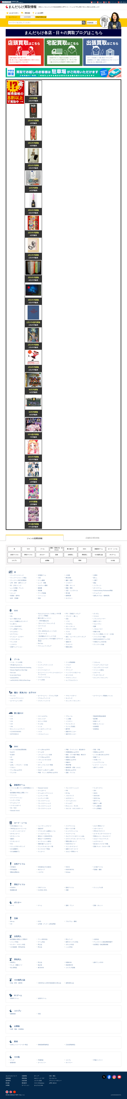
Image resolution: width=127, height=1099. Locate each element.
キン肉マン (13, 624)
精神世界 (68, 595)
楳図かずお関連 (70, 757)
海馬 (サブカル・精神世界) (101, 595)
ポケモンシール (15, 836)
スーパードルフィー (44, 670)
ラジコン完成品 (70, 726)
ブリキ (68, 631)
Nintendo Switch (15, 810)
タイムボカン (14, 631)
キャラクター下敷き (44, 849)
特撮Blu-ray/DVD (71, 760)
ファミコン (13, 795)
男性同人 (84, 554)
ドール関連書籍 (70, 662)
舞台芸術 (68, 577)
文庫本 (95, 575)
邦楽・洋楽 (96, 749)
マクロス (96, 616)
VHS (11, 762)
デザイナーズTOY (71, 629)
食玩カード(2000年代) (44, 839)
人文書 (68, 575)
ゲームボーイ (42, 790)
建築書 (40, 588)
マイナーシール (70, 833)
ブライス (68, 667)
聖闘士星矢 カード (71, 841)
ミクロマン (13, 644)
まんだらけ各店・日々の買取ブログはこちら (63, 33)
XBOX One (96, 798)
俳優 (67, 890)
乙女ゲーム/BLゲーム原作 (46, 770)
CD (11, 924)
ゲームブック (97, 593)
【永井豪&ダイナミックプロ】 (47, 636)
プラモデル (69, 624)
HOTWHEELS (14, 734)
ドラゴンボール (15, 639)
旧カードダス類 (70, 828)
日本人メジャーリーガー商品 (19, 1044)
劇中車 (68, 729)
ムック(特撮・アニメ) (16, 588)
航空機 (95, 719)
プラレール (69, 716)
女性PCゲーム (42, 998)
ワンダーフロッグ (98, 675)
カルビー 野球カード (72, 851)
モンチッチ (69, 698)
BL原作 (12, 754)
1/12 (11, 716)
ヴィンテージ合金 (98, 644)
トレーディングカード (44, 826)
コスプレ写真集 (70, 967)
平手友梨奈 (13, 869)
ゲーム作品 (41, 942)
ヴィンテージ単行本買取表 (18, 580)
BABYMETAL (70, 869)
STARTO (12, 887)
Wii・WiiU (13, 808)
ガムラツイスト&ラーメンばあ (75, 836)
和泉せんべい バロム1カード (102, 836)
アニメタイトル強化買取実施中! (103, 942)
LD (11, 757)
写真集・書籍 (97, 869)
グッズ (12, 1060)
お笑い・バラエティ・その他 (19, 765)
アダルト (13, 767)
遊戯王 (12, 839)
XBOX (95, 793)
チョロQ (40, 724)
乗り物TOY (70, 549)
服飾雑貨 (13, 1014)
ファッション (42, 595)
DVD (39, 921)
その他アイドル (98, 867)
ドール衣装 (41, 680)
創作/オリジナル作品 (72, 942)
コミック (13, 593)
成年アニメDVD (98, 767)
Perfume (68, 872)
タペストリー (42, 1062)
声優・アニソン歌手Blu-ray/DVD (48, 772)
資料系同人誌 (70, 983)
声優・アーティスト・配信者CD (75, 749)
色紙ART (40, 828)
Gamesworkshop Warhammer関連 (103, 590)
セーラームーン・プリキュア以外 (48, 695)
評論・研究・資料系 (16, 983)
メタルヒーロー (98, 629)
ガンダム (96, 613)
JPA (11, 616)
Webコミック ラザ (39, 1078)
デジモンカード (15, 841)
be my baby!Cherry (15, 675)
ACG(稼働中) (14, 849)
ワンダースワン (98, 788)
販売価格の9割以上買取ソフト (19, 792)
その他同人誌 (99, 554)
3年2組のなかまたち (16, 665)
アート (12, 905)
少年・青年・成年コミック (18, 583)
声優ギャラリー (98, 1060)
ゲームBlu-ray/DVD (44, 749)
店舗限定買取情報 (92, 538)
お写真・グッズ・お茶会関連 (47, 924)
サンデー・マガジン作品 (17, 944)
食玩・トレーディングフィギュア (76, 636)
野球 (80, 560)
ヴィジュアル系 (98, 887)
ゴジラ (40, 628)
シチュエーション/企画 (45, 754)
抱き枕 (40, 965)
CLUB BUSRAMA (15, 731)
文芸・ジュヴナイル (72, 590)
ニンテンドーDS (43, 795)
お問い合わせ (53, 1083)
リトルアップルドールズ (100, 665)
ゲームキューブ (15, 803)
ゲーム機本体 (97, 806)
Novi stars (13, 672)
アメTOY (68, 634)
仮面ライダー (97, 621)
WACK (68, 867)
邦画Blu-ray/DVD (98, 752)
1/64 (11, 726)
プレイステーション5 (72, 788)
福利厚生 (8, 1080)
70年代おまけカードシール (18, 828)
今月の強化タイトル (16, 826)
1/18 (11, 719)
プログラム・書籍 (71, 921)
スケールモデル (42, 716)
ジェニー (40, 667)
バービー (68, 665)
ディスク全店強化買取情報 (18, 749)
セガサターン (70, 798)
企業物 (47, 560)
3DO (94, 790)
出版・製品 (52, 1076)
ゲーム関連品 (97, 808)
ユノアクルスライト (72, 680)
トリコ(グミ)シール (44, 833)
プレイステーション (44, 800)
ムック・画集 (42, 583)
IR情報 (7, 1085)
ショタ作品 (69, 947)
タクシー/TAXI (42, 721)
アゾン (40, 662)
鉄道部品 (96, 729)
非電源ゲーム (42, 575)
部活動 (7, 1083)
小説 (39, 577)
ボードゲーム (97, 588)
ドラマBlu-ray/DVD (44, 757)
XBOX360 (96, 795)
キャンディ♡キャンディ (100, 677)
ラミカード (41, 851)
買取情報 (24, 1078)
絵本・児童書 (14, 598)
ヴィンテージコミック (17, 575)
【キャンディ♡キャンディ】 (47, 623)
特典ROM (69, 962)
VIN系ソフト (97, 760)
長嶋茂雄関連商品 (43, 1044)
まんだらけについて (11, 1076)
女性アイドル (14, 554)
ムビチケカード (98, 841)
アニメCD (13, 772)
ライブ (40, 767)
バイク (40, 731)
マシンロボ (13, 642)
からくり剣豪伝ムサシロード (19, 621)
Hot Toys (40, 643)
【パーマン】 (42, 626)
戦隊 (94, 626)
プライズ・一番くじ (72, 616)
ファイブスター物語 (99, 636)
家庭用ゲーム (99, 549)
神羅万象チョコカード (44, 844)
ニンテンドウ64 (15, 800)
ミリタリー (69, 583)
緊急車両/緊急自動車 (99, 716)
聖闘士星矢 (69, 647)
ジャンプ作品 (14, 942)
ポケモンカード (15, 833)
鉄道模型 (96, 726)
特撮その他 (96, 631)
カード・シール (112, 549)
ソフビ (68, 621)
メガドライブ (70, 795)
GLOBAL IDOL (42, 890)
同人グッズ (69, 939)
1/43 (11, 724)
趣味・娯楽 (69, 580)
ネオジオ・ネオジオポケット (74, 808)
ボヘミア (36, 1076)
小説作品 (96, 939)
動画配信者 (13, 890)
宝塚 (56, 554)
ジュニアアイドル (98, 762)
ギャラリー (69, 1062)
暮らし (95, 577)
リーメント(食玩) (98, 670)
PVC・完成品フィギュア (73, 613)
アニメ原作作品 (42, 939)
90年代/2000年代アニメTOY (101, 639)
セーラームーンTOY (16, 701)
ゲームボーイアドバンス (45, 793)
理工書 (68, 593)
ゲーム (40, 905)
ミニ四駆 (68, 719)
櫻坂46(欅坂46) (14, 872)
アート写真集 (42, 593)
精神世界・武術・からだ (73, 767)
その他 (113, 560)
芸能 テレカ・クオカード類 (101, 846)
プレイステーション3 (44, 806)
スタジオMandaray (39, 1083)
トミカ (40, 726)
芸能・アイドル (70, 772)
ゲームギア (69, 803)
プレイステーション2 (44, 803)
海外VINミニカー (71, 734)
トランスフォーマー (99, 618)
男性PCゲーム (14, 998)
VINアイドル (42, 887)
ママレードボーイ (71, 695)
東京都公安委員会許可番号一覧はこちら (15, 1094)
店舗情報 (24, 1076)
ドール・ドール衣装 (16, 662)
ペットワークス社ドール (73, 672)
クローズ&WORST (16, 626)
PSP (67, 790)
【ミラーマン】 (42, 633)
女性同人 (70, 554)
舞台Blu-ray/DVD (71, 770)
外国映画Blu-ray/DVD (72, 752)
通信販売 (24, 1083)
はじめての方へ (14, 13)
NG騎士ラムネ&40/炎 (99, 642)
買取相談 (27, 13)
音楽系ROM (69, 965)
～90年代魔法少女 (43, 621)
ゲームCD (41, 752)
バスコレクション (43, 734)
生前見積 (24, 1080)
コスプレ (14, 560)
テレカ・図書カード (16, 965)
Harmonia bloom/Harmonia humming (20, 667)
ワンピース (69, 644)
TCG (11, 844)
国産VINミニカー (71, 731)
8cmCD (12, 752)
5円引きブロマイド (99, 831)
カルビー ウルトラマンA (100, 839)
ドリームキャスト (71, 800)
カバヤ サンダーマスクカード (102, 833)
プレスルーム (53, 1078)
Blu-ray (12, 921)
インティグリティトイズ (45, 665)
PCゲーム (113, 554)
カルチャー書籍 (42, 585)
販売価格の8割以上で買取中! (19, 939)
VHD (11, 760)
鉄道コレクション (98, 724)
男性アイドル (28, 554)
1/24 (11, 721)
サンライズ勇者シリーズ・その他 (103, 634)
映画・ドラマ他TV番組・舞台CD (76, 754)
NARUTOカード (71, 844)
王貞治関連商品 (70, 1044)
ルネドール (96, 672)
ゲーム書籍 (13, 590)
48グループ (41, 869)
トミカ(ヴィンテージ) (44, 729)
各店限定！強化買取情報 (100, 944)
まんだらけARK (38, 1085)
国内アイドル (70, 887)
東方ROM (41, 967)
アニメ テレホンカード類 (45, 846)
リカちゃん (96, 662)
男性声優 (68, 765)
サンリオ (13, 695)
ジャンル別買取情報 (34, 538)
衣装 (39, 1014)
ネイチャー (69, 598)
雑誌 (94, 583)
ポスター (42, 554)
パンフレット (97, 585)
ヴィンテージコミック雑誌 (18, 577)
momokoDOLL (14, 677)
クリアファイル (70, 826)
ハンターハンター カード (17, 831)
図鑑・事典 (69, 588)
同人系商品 (13, 967)
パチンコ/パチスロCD (44, 760)
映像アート (96, 757)
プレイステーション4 (44, 808)
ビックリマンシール (72, 831)
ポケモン (68, 639)
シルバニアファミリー (17, 698)
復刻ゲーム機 (97, 803)
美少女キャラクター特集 (100, 844)
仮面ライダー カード (72, 849)
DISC (84, 549)
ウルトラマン (97, 624)
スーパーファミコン (16, 798)
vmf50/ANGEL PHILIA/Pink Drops (20, 680)
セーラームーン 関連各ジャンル (103, 695)
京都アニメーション (16, 647)
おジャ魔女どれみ (15, 618)
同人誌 (40, 944)
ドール (42, 549)
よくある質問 (39, 13)
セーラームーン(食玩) (44, 841)
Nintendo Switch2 (43, 788)
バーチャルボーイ (15, 805)
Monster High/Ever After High (18, 670)
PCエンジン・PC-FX (72, 806)
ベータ (40, 762)
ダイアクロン (14, 634)
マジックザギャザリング (17, 846)
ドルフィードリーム (44, 677)
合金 (67, 618)
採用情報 (8, 1078)
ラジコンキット (70, 724)
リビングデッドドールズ (100, 667)
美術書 (40, 590)
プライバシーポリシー (55, 1080)
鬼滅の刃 (68, 642)
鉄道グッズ (96, 721)
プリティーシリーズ (44, 701)
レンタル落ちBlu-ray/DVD (101, 754)
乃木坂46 (13, 867)
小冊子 (95, 580)
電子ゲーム (96, 800)
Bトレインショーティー (17, 729)
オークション (25, 1085)
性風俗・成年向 (15, 595)
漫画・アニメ (70, 905)
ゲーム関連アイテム (16, 629)
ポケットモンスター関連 (45, 765)
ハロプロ (40, 872)
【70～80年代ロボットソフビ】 (47, 631)
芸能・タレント (70, 585)
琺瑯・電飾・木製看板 (17, 1029)
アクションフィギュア (44, 646)
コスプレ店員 (38, 1080)
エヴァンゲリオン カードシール (75, 839)
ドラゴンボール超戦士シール (47, 831)
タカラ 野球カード (99, 826)
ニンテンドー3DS (43, 798)
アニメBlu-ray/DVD (16, 770)
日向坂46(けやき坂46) (44, 867)
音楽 (39, 598)
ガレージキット (70, 626)
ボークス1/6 (69, 675)
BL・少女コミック (15, 585)
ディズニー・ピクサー (17, 636)
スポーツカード (98, 828)
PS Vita (68, 793)
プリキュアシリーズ (44, 698)
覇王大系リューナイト (44, 618)
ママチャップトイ (71, 677)
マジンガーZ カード (72, 846)
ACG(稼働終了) (14, 851)
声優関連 (40, 1060)
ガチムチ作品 (70, 944)
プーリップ (69, 670)
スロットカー (42, 719)
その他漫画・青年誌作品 (17, 947)
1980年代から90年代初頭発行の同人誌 (49, 983)
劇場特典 (13, 1062)
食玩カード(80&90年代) (45, 836)
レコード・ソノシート (100, 765)
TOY (28, 549)
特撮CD (68, 762)
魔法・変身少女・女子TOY (56, 549)
